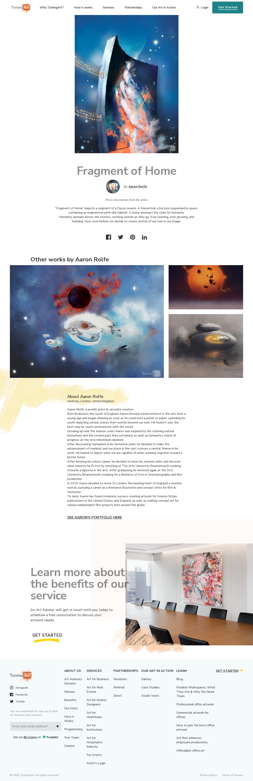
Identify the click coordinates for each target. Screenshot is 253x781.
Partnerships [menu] (133, 7)
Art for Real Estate (95, 689)
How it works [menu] (83, 7)
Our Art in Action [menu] (164, 7)
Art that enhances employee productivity (192, 740)
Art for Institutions (94, 727)
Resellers (120, 679)
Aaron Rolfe (137, 186)
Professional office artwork (195, 704)
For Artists (94, 755)
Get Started (227, 7)
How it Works (69, 718)
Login (204, 7)
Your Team (71, 737)
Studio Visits (150, 696)
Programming (73, 729)
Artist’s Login (96, 763)
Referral (119, 687)
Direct (117, 696)
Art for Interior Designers (97, 702)
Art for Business (98, 679)
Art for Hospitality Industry (94, 742)
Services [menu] (108, 7)
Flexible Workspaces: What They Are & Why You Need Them (195, 691)
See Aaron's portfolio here (94, 517)
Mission (69, 692)
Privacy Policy (208, 775)
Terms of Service (232, 775)
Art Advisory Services (73, 681)
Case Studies (150, 687)
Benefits (70, 700)
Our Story (71, 708)
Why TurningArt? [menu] (52, 7)
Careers (69, 746)
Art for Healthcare (94, 715)
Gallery (146, 679)
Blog (179, 679)
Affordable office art (190, 750)
